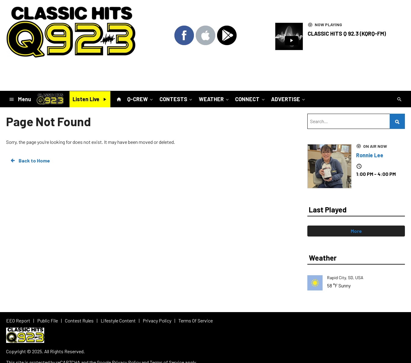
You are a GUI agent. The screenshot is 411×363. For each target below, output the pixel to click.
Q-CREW (140, 99)
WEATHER (214, 99)
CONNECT (250, 99)
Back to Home (30, 161)
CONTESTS (176, 99)
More (356, 231)
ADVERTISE (288, 99)
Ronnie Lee (369, 155)
